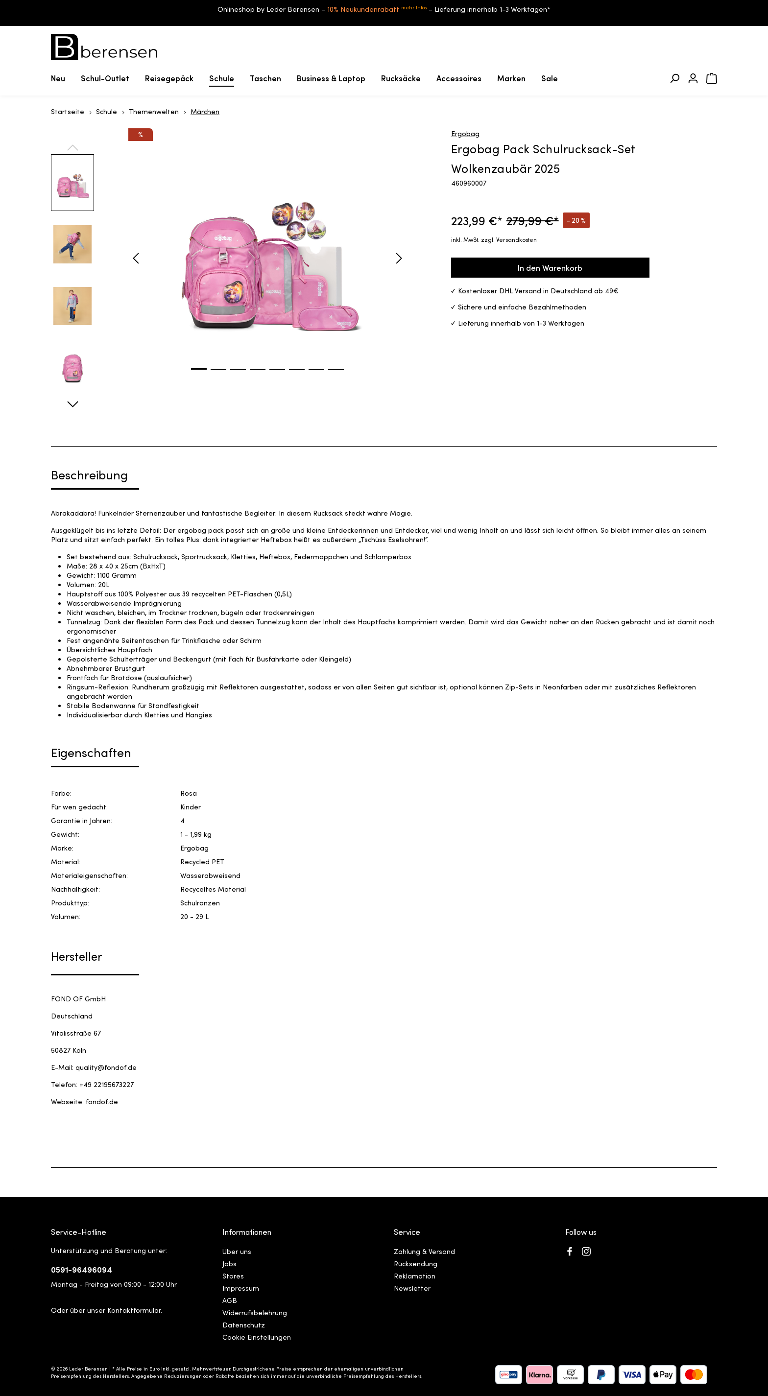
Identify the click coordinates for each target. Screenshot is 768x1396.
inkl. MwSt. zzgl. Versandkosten (494, 239)
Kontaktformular (134, 1310)
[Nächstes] (399, 258)
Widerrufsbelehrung (254, 1312)
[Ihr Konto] (693, 78)
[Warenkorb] (711, 78)
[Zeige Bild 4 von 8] (257, 376)
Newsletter (412, 1288)
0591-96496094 (81, 1269)
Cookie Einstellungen (256, 1337)
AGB (229, 1300)
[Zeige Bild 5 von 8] (277, 376)
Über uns (236, 1251)
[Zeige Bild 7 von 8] (316, 376)
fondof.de (102, 1101)
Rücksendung (415, 1263)
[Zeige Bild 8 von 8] (336, 376)
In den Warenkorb (550, 267)
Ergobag (465, 133)
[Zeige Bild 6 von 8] (297, 376)
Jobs (229, 1263)
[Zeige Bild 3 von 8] (238, 376)
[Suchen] (674, 78)
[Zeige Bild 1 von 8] (199, 376)
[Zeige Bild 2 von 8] (218, 376)
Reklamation (414, 1275)
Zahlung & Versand (424, 1251)
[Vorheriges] (135, 258)
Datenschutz (243, 1324)
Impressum (240, 1288)
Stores (233, 1275)
